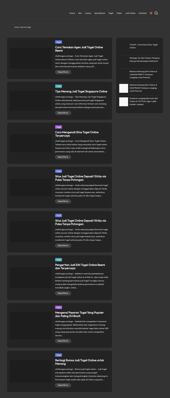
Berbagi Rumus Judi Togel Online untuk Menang (79, 361)
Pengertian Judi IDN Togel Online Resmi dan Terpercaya (80, 266)
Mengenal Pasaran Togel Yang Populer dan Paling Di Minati (79, 314)
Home (17, 27)
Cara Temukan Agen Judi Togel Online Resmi (79, 48)
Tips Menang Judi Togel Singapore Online (81, 91)
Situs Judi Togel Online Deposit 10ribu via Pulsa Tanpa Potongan (80, 178)
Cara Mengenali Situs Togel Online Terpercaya (76, 133)
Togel (58, 42)
